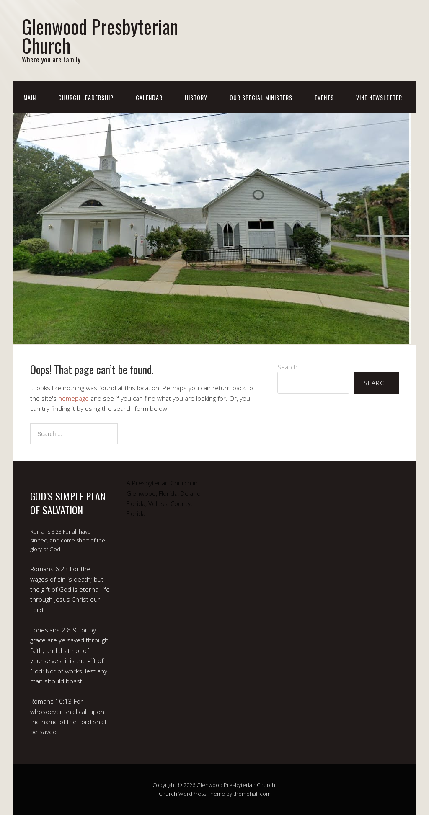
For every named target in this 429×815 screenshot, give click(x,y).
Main (29, 97)
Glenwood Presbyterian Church (100, 35)
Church (168, 793)
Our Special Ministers (261, 97)
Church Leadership (86, 97)
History (196, 97)
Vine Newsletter (379, 97)
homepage (73, 398)
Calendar (149, 97)
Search (287, 367)
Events (324, 97)
